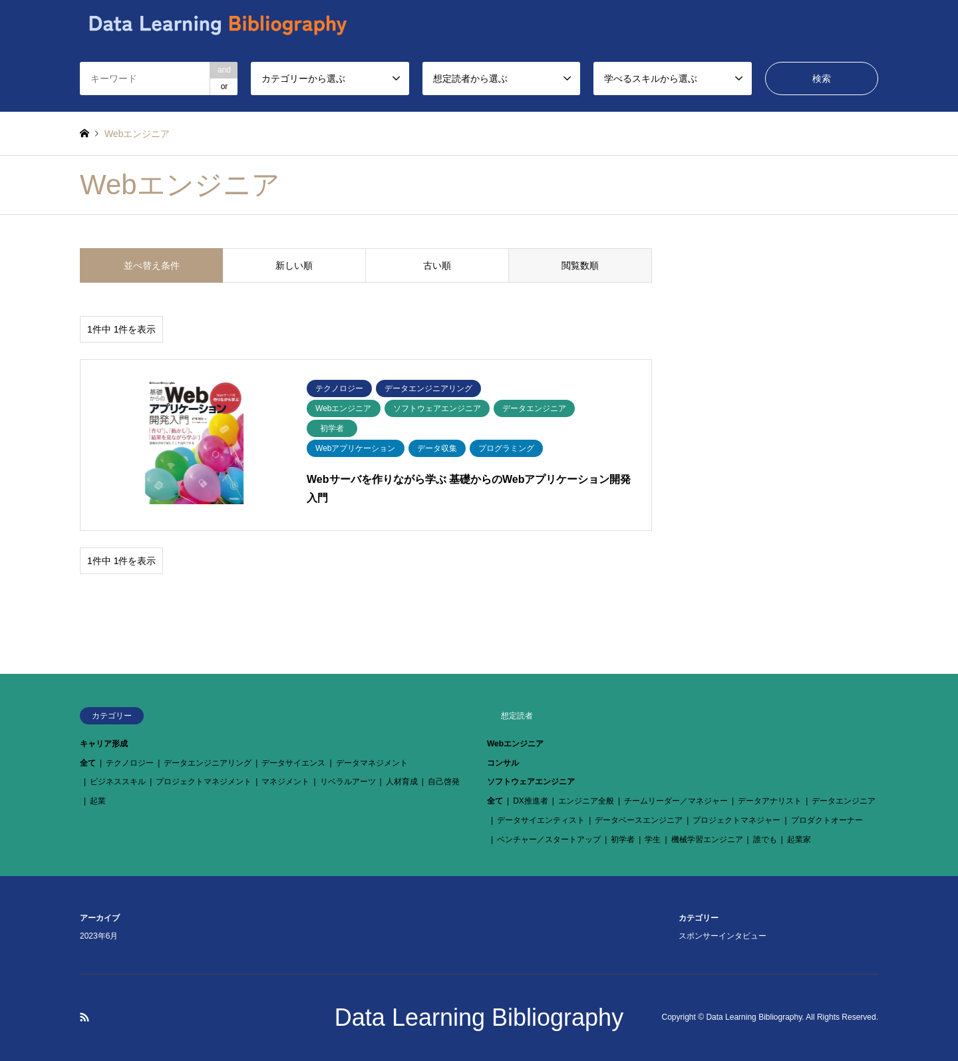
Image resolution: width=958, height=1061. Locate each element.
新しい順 (294, 265)
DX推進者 (530, 801)
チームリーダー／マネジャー (676, 801)
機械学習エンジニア (707, 839)
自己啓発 (444, 781)
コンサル (503, 763)
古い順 (437, 265)
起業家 (799, 839)
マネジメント (285, 781)
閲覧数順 (580, 265)
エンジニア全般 (586, 801)
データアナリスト (770, 801)
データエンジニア (844, 801)
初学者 (623, 839)
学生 (653, 839)
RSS (84, 1017)
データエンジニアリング (207, 763)
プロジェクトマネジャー (736, 820)
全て (88, 763)
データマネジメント (372, 763)
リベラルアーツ (348, 781)
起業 (98, 801)
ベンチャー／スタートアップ (549, 839)
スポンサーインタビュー (722, 936)
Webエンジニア (515, 743)
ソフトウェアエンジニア (531, 781)
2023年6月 (99, 936)
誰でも (765, 839)
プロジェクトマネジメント (203, 781)
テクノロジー (130, 763)
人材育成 (402, 781)
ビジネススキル (118, 781)
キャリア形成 (104, 743)
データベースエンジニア (639, 820)
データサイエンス (293, 763)
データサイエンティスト (541, 820)
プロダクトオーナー (827, 820)
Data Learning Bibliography (479, 1017)
